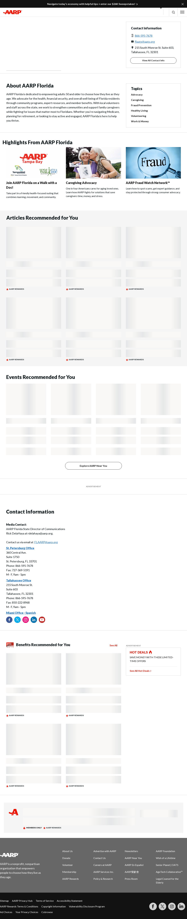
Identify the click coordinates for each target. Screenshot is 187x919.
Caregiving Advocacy (81, 183)
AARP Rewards (70, 878)
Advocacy (137, 94)
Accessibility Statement (69, 900)
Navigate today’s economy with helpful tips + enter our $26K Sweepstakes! (91, 3)
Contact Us (99, 857)
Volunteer (67, 864)
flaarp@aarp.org (145, 41)
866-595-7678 (143, 35)
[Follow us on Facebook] (9, 620)
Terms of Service (45, 900)
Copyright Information (53, 906)
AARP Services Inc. (103, 871)
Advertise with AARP (104, 851)
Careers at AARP (102, 864)
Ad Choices (6, 912)
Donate (66, 857)
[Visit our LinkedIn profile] (34, 620)
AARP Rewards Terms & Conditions (19, 906)
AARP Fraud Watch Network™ (148, 183)
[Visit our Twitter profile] (17, 620)
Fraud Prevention (141, 105)
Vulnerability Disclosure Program (87, 906)
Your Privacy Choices (26, 912)
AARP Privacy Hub (22, 900)
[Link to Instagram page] (25, 620)
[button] (173, 12)
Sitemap (4, 900)
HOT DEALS (139, 652)
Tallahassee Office (18, 580)
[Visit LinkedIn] (181, 906)
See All (113, 645)
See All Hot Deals (140, 670)
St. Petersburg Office (20, 548)
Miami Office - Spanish (21, 613)
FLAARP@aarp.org (46, 542)
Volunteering (138, 115)
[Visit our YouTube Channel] (42, 620)
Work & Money (140, 121)
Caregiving (137, 99)
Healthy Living (139, 110)
